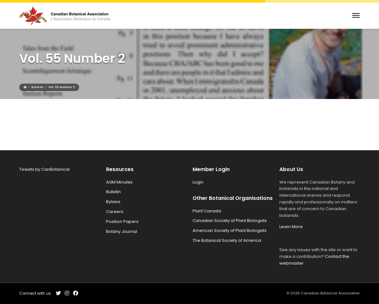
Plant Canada (207, 211)
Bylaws (113, 202)
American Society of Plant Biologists (230, 230)
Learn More (291, 227)
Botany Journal (121, 231)
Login (198, 182)
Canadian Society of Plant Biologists (230, 221)
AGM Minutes (119, 182)
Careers (114, 212)
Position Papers (122, 221)
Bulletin (113, 192)
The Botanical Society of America (227, 240)
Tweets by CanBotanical (44, 169)
